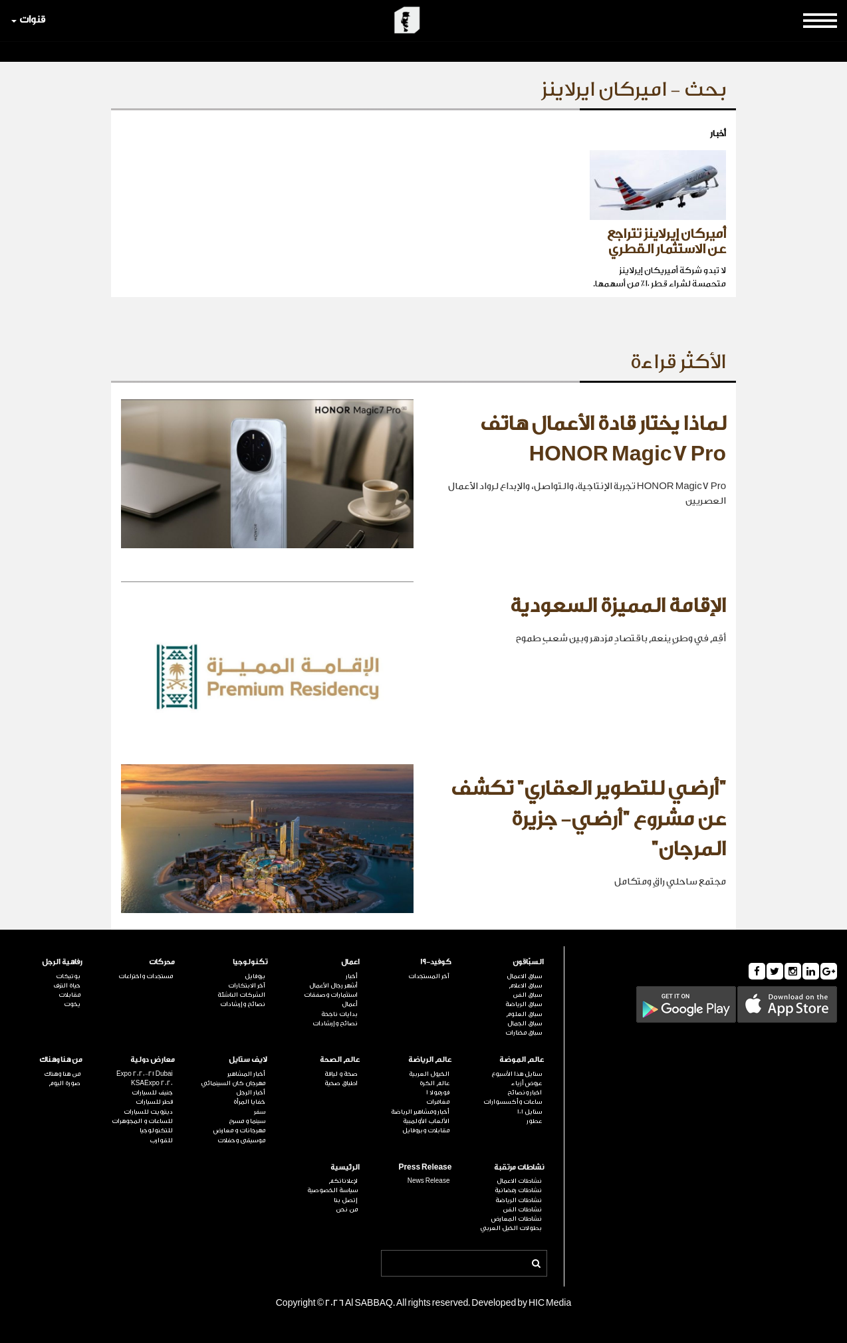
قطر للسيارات (154, 1101)
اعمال (350, 962)
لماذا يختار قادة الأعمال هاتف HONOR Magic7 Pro (603, 439)
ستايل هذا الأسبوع (516, 1074)
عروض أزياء (526, 1083)
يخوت (72, 1004)
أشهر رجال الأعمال (333, 985)
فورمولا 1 (437, 1092)
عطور (534, 1121)
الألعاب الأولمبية (426, 1121)
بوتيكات (68, 976)
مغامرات (437, 1101)
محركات (162, 962)
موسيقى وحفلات (241, 1140)
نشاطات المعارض (516, 1218)
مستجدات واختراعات (145, 976)
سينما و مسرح (247, 1121)
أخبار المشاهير (246, 1074)
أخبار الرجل (250, 1092)
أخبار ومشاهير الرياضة (420, 1111)
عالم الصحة (340, 1059)
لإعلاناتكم (343, 1181)
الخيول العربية (429, 1074)
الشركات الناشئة (241, 994)
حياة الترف (66, 985)
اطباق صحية (341, 1083)
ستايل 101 (529, 1111)
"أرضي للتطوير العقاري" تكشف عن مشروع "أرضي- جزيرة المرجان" (588, 819)
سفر (259, 1111)
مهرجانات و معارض (239, 1130)
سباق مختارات (523, 1032)
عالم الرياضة (429, 1059)
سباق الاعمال (524, 976)
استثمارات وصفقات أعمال (331, 999)
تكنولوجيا (250, 962)
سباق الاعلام (525, 985)
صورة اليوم (64, 1083)
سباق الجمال (524, 1023)
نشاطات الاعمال (519, 1181)
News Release (429, 1181)
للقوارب (161, 1140)
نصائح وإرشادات (335, 1023)
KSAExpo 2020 (152, 1083)
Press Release (424, 1167)
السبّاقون (528, 962)
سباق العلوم (524, 1014)
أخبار (352, 976)
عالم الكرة (434, 1083)
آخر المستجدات (428, 976)
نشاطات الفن (522, 1209)
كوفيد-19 (435, 962)
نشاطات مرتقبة (519, 1167)
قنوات (28, 19)
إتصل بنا (346, 1200)
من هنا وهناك (60, 1059)
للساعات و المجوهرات (142, 1121)
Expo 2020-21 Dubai (144, 1074)
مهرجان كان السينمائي (233, 1083)
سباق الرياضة (523, 1004)
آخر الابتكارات (246, 985)
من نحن (347, 1209)
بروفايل (255, 976)
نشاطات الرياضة (518, 1200)
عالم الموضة (521, 1059)
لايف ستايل (248, 1059)
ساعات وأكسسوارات (512, 1101)
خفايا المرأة (249, 1101)
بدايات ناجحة (339, 1014)
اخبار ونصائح (524, 1092)
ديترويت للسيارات (148, 1111)
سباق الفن (527, 994)
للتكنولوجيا (156, 1130)
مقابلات (69, 994)
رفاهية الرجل (62, 962)
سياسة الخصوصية (332, 1190)
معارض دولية (152, 1059)
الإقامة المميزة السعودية (618, 606)
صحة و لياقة (341, 1074)
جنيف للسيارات (152, 1092)
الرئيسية (345, 1167)
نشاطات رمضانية (518, 1190)
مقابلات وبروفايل (425, 1130)
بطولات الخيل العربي (511, 1228)
